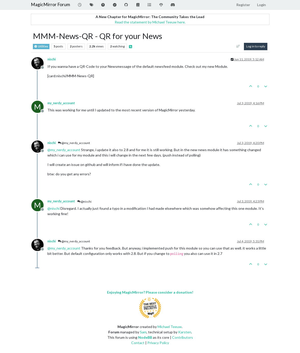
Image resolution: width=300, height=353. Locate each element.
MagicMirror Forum (50, 4)
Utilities (41, 46)
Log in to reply (255, 46)
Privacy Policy (158, 343)
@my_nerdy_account (74, 143)
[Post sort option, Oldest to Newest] (238, 46)
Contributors (182, 337)
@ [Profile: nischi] (53, 208)
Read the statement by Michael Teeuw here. (150, 22)
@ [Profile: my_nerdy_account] (63, 150)
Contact (138, 343)
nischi (51, 59)
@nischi (84, 201)
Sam (143, 332)
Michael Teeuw (170, 326)
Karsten (184, 332)
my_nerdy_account (61, 103)
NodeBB (145, 337)
